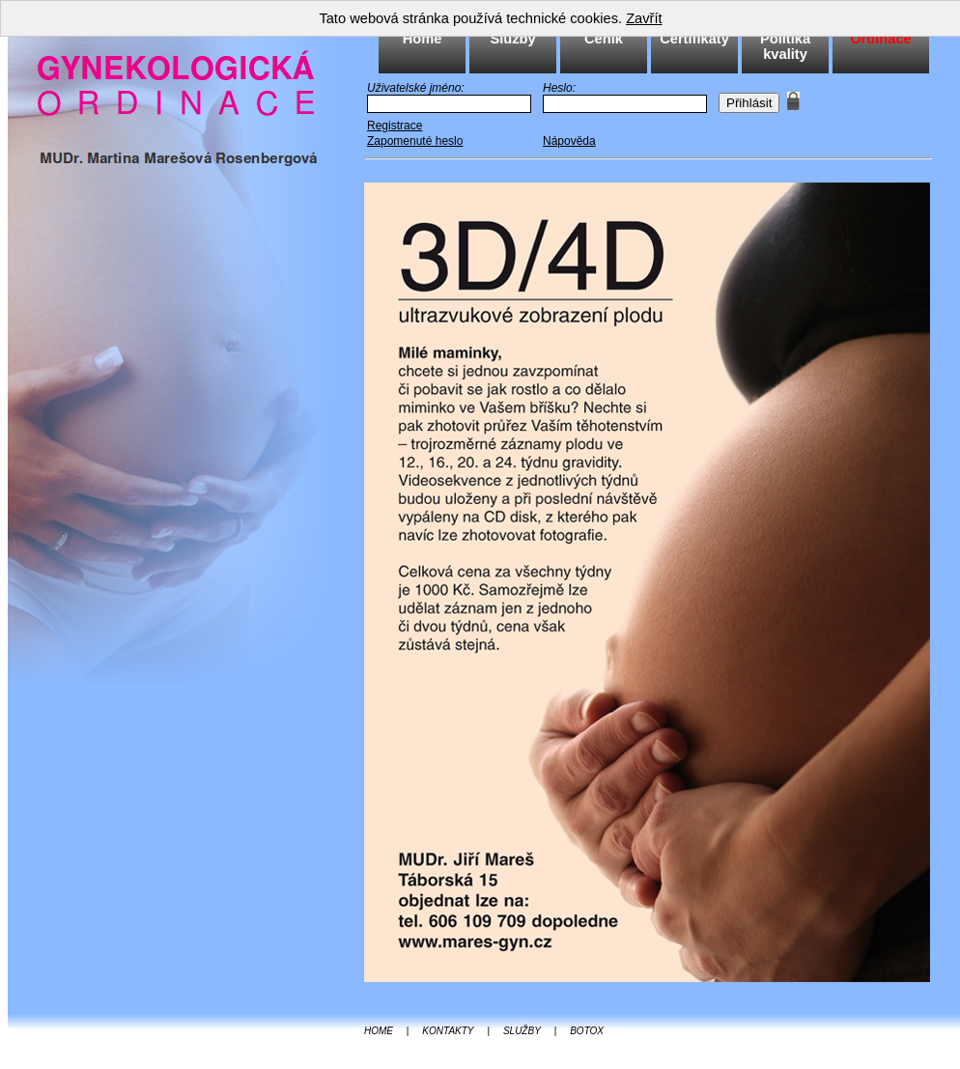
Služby (512, 38)
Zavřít (644, 18)
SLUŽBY (522, 1031)
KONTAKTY (447, 1031)
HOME (378, 1031)
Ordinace (881, 38)
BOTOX (587, 1031)
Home (422, 38)
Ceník (603, 38)
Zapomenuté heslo (415, 141)
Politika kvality (785, 46)
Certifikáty (694, 38)
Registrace (394, 125)
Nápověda (569, 141)
